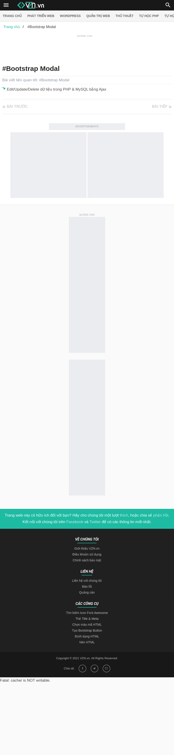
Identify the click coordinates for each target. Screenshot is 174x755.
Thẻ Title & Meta (87, 618)
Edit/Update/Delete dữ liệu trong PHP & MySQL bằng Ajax (56, 89)
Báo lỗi (87, 586)
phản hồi (160, 515)
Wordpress (70, 16)
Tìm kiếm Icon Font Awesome (87, 613)
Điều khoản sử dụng (86, 554)
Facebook (74, 522)
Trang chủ (12, 16)
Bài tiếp (159, 106)
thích (124, 515)
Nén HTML (87, 642)
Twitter (95, 522)
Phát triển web (40, 16)
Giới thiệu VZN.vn (86, 548)
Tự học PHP (149, 16)
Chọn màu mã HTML (87, 624)
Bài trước (17, 106)
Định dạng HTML (87, 636)
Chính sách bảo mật (87, 560)
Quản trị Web (98, 16)
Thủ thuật (124, 16)
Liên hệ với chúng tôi (87, 580)
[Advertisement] (84, 48)
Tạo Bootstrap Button (87, 630)
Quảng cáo (87, 592)
